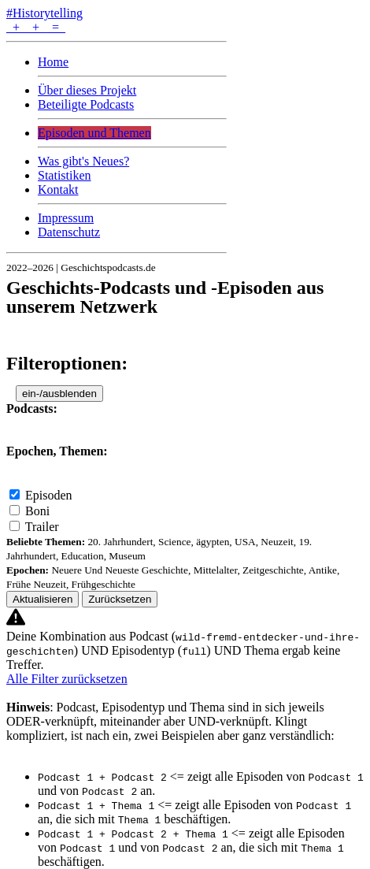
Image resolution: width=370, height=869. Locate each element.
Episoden (48, 495)
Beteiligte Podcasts (86, 104)
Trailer (42, 526)
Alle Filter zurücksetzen (67, 678)
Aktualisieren (42, 599)
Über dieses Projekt (87, 90)
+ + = (35, 27)
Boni (37, 511)
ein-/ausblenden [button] (59, 393)
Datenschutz (69, 232)
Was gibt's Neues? (83, 161)
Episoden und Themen (94, 132)
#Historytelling (44, 13)
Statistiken (64, 175)
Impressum (66, 218)
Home (53, 62)
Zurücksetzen (119, 599)
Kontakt (58, 189)
